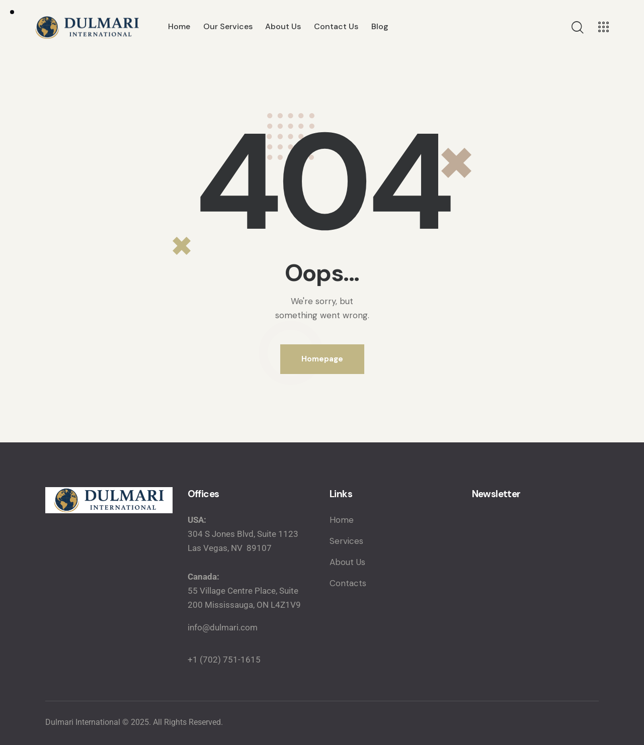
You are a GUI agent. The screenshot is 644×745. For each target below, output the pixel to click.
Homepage (322, 359)
